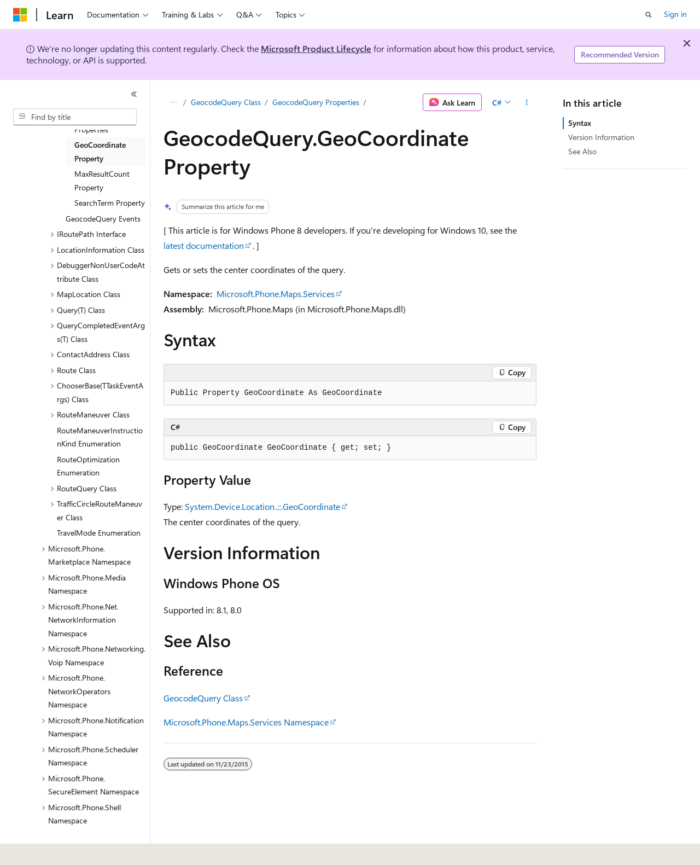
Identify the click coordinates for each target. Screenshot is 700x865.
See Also (582, 151)
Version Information (601, 137)
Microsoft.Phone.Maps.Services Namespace (246, 722)
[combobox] (75, 117)
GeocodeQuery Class (226, 102)
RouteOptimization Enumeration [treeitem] (88, 466)
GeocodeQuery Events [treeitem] (103, 218)
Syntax (579, 123)
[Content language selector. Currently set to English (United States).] (63, 849)
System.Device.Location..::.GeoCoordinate (262, 506)
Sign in (675, 14)
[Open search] (649, 15)
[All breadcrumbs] (173, 102)
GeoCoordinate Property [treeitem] (100, 152)
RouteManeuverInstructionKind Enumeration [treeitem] (100, 437)
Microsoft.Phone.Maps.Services (276, 293)
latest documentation (204, 245)
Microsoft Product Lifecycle (316, 48)
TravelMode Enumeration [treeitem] (99, 532)
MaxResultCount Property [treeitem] (102, 181)
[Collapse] (133, 94)
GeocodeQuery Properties (315, 102)
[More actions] (526, 102)
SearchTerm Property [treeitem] (109, 203)
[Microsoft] (20, 15)
